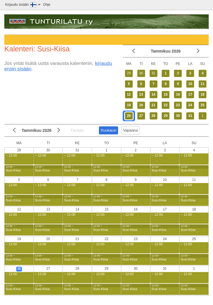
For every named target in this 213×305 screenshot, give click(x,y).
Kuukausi (108, 130)
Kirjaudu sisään (17, 5)
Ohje (46, 5)
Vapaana (130, 130)
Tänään (77, 130)
